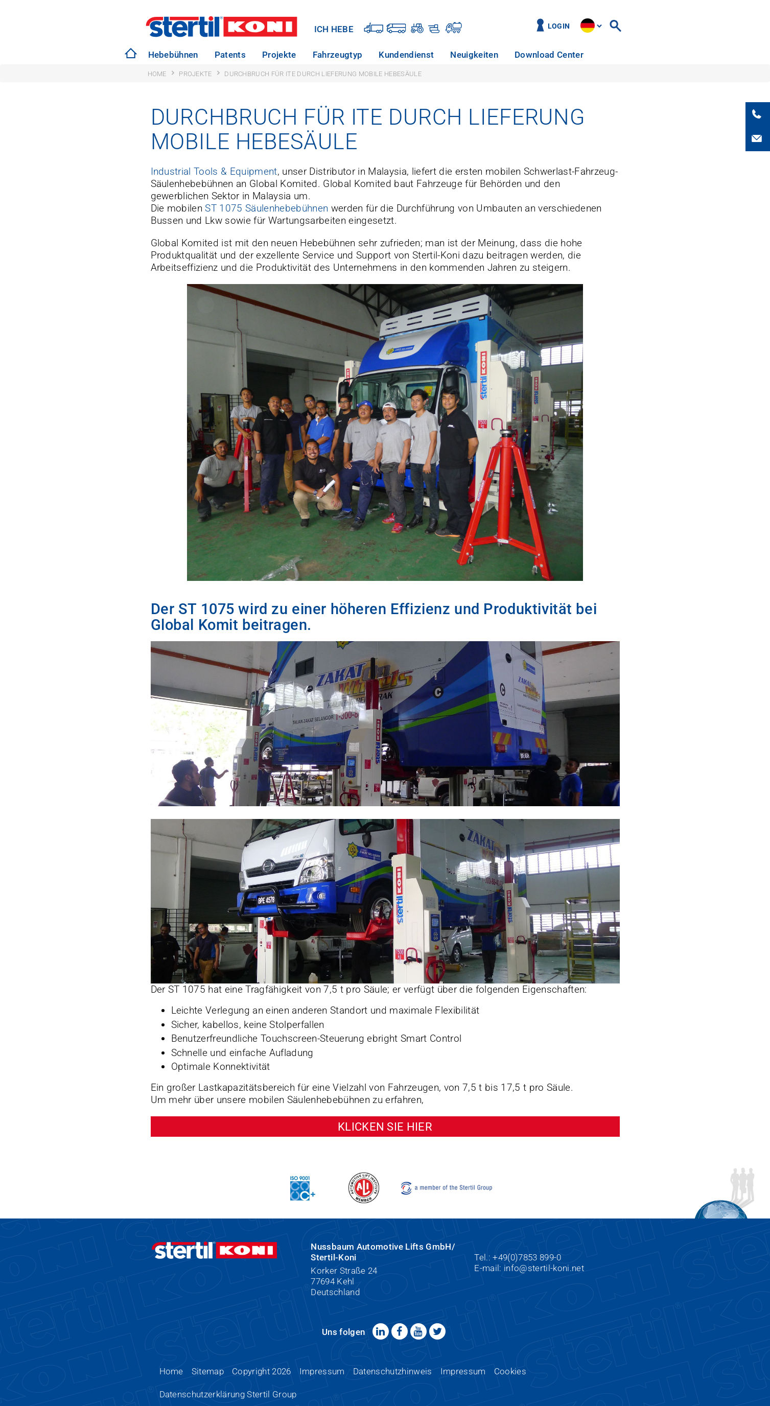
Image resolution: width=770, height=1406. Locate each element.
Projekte (279, 55)
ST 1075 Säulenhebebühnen (266, 208)
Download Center (549, 55)
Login (559, 26)
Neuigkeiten (474, 55)
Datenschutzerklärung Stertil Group (228, 1394)
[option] (173, 54)
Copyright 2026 (261, 1371)
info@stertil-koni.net (544, 1268)
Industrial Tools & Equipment (214, 171)
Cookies (510, 1371)
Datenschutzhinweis (392, 1371)
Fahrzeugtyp (338, 55)
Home (171, 1371)
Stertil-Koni (222, 26)
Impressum (322, 1371)
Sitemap (208, 1371)
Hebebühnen (173, 55)
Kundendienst (406, 55)
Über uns (618, 55)
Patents (230, 55)
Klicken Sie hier (385, 1126)
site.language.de (587, 25)
